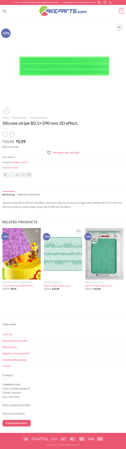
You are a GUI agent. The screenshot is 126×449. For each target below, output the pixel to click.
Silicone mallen (19, 117)
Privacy (6, 365)
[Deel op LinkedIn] (29, 175)
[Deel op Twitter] (17, 175)
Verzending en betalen (15, 340)
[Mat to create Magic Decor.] (63, 253)
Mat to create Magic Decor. (57, 285)
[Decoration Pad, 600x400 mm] (21, 253)
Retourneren (9, 347)
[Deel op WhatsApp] (5, 175)
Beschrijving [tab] (8, 194)
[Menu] (4, 11)
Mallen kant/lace (38, 117)
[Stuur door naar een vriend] (23, 175)
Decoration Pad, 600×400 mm (17, 285)
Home (5, 117)
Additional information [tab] (28, 194)
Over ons (7, 334)
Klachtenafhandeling (14, 359)
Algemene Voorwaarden (16, 353)
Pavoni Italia (12, 167)
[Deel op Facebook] (11, 175)
